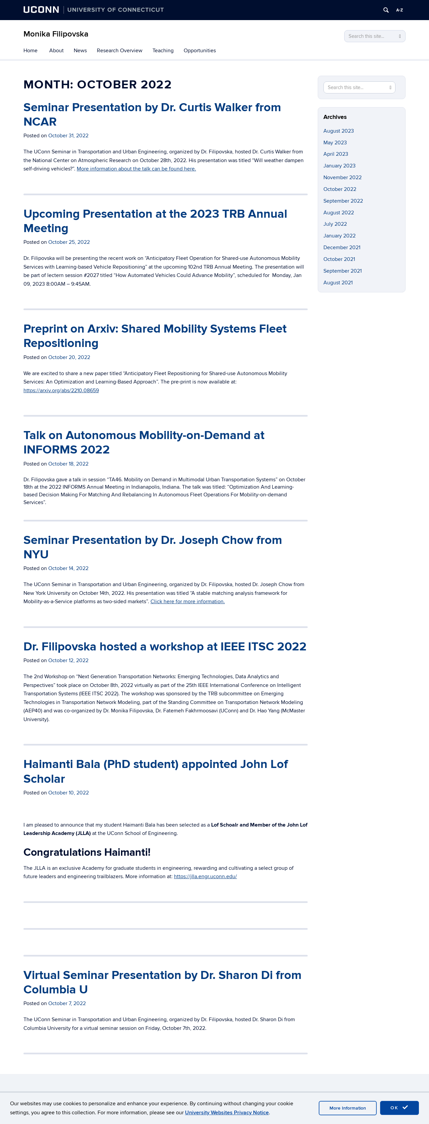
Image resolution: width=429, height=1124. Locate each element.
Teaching (163, 50)
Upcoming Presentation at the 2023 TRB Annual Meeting (155, 221)
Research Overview (119, 50)
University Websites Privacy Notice (227, 1112)
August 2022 (338, 212)
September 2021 (342, 271)
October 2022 (339, 189)
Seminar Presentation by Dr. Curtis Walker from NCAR (152, 114)
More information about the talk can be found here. (136, 168)
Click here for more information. (187, 601)
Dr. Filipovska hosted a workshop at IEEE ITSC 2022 (165, 646)
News (80, 50)
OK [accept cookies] (399, 1108)
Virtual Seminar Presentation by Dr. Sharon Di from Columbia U (162, 982)
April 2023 (335, 154)
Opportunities (200, 50)
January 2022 (339, 235)
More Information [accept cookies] (347, 1108)
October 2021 (339, 259)
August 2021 (338, 282)
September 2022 (343, 201)
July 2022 (335, 224)
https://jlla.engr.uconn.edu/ (205, 876)
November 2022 (342, 177)
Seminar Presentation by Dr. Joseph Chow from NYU (152, 547)
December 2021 (341, 247)
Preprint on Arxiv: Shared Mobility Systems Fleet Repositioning (155, 336)
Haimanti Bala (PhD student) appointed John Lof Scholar (155, 771)
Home (30, 50)
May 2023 (335, 142)
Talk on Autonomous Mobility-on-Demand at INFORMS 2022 (143, 442)
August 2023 (338, 131)
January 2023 (339, 165)
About (56, 50)
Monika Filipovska (55, 34)
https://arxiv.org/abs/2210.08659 (61, 390)
